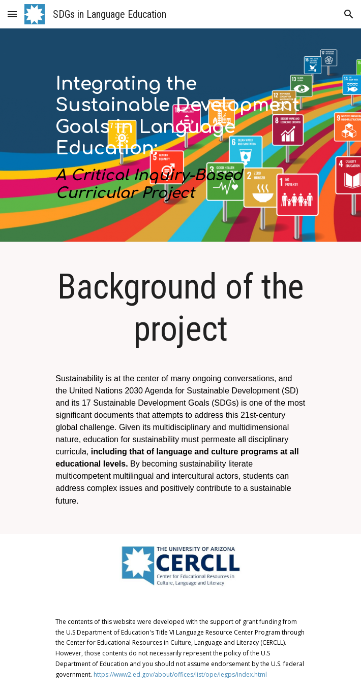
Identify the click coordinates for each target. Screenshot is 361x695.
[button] (12, 14)
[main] (180, 137)
